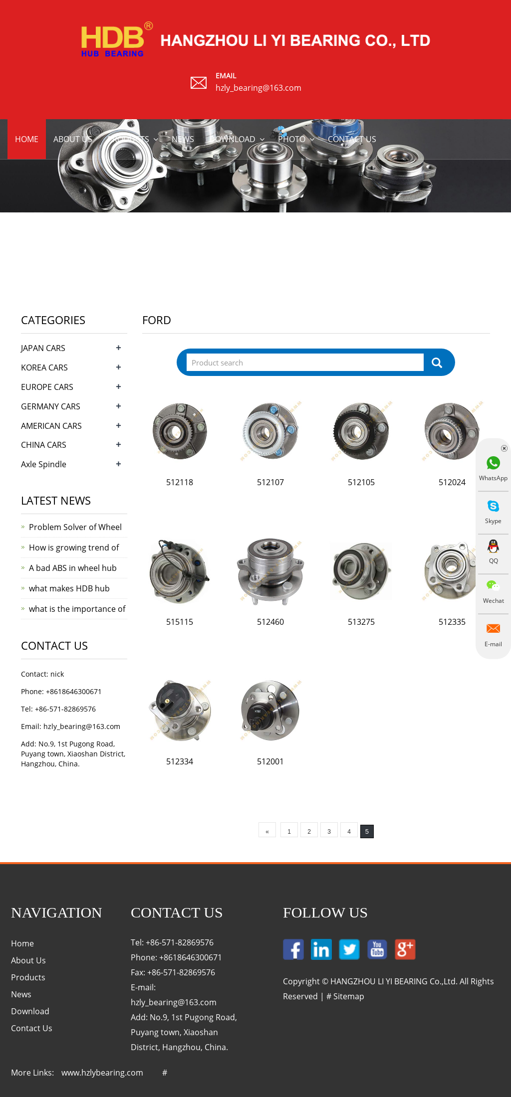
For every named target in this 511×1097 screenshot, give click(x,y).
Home (26, 139)
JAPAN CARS (43, 348)
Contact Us (31, 1028)
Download (232, 139)
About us (72, 139)
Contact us (352, 139)
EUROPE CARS (47, 386)
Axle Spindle (43, 464)
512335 (452, 621)
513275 (361, 621)
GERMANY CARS (50, 406)
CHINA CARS (43, 444)
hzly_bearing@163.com (258, 87)
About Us (28, 960)
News (183, 139)
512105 (361, 482)
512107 (270, 482)
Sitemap (348, 996)
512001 (270, 761)
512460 (270, 621)
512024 (452, 482)
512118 (179, 482)
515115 (179, 621)
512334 (179, 761)
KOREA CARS (44, 367)
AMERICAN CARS (51, 425)
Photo (291, 139)
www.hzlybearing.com (102, 1072)
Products (128, 139)
